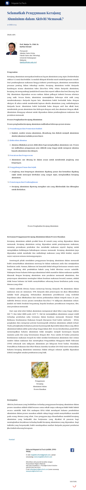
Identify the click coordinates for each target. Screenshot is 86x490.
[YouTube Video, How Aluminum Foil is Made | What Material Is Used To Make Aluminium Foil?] (43, 211)
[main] (43, 18)
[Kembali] (11, 439)
